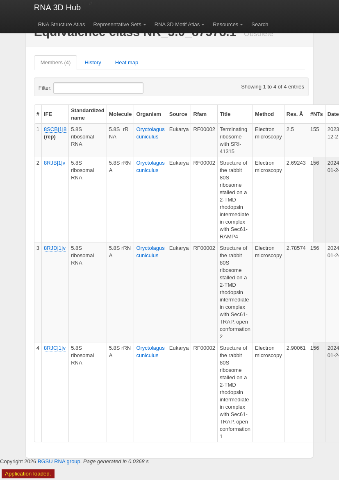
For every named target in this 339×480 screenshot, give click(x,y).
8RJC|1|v (55, 348)
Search (259, 24)
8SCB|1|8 (55, 129)
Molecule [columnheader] (120, 114)
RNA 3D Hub (57, 7)
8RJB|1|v (54, 163)
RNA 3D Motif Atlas (177, 24)
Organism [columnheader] (148, 114)
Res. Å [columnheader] (295, 114)
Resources (225, 24)
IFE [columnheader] (48, 114)
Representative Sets (117, 24)
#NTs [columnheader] (316, 114)
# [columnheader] (37, 114)
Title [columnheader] (225, 114)
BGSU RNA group (59, 461)
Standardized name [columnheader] (88, 114)
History (92, 62)
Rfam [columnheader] (200, 114)
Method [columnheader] (264, 114)
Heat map (126, 62)
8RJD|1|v (55, 248)
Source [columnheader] (178, 114)
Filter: (65, 88)
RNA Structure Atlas (61, 24)
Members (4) (56, 62)
